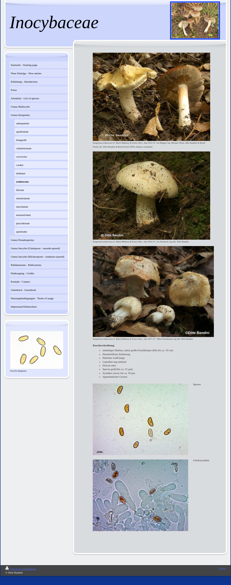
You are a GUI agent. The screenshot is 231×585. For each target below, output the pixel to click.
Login (222, 568)
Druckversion (15, 568)
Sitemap (31, 568)
